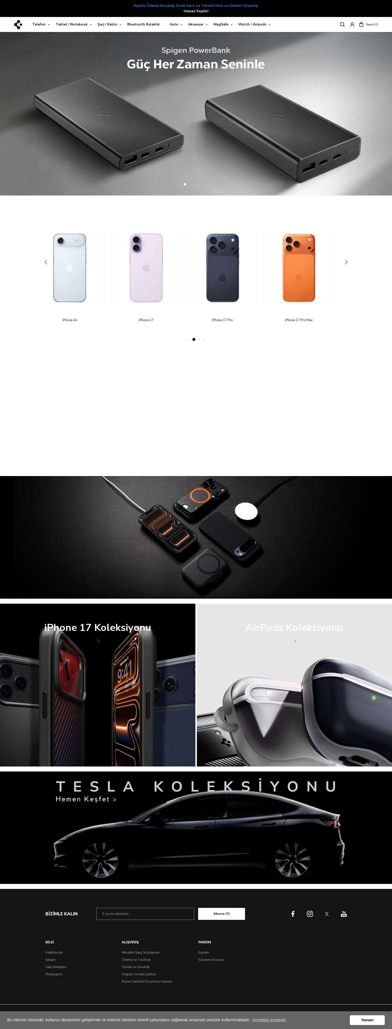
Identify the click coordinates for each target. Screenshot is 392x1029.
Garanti (203, 952)
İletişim (50, 960)
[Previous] (45, 261)
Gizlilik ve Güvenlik (135, 967)
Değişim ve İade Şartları (139, 974)
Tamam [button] (367, 1020)
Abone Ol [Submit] (221, 913)
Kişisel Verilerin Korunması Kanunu (147, 981)
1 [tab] (180, 184)
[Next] (346, 261)
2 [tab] (185, 184)
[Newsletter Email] (145, 914)
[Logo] (18, 24)
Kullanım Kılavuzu (211, 960)
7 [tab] (208, 184)
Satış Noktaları (55, 967)
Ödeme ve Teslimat (136, 960)
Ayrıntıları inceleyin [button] (269, 1020)
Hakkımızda (53, 952)
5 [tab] (199, 184)
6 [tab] (203, 184)
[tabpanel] (196, 114)
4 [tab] (194, 184)
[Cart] (368, 24)
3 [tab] (190, 184)
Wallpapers (54, 974)
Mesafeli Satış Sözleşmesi (141, 952)
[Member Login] (352, 24)
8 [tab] (212, 184)
